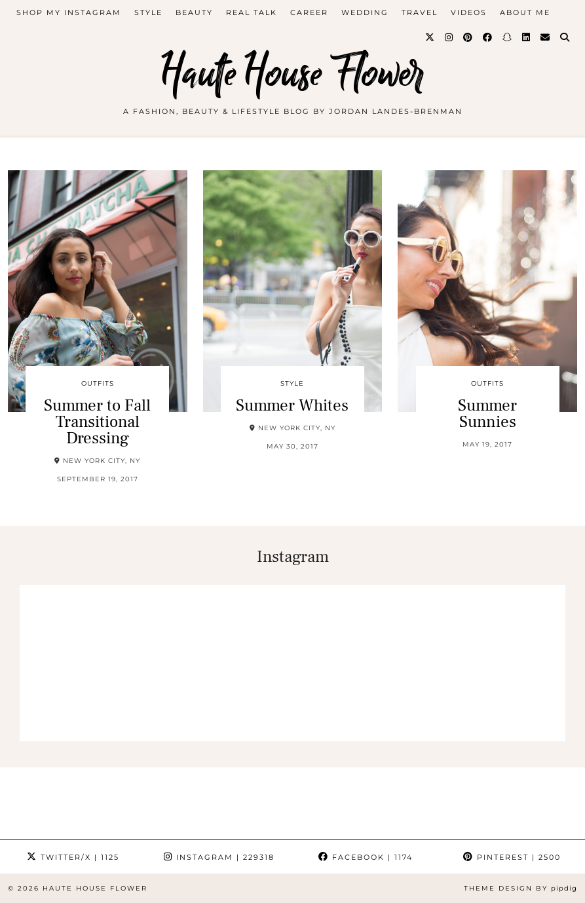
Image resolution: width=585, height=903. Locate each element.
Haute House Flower (293, 74)
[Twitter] (430, 37)
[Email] (545, 37)
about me (525, 12)
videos (469, 12)
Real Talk (251, 12)
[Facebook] (488, 37)
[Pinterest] (468, 37)
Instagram (219, 857)
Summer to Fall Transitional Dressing (97, 422)
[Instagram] (449, 37)
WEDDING (364, 12)
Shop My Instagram (68, 12)
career (309, 12)
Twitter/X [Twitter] (73, 857)
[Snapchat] (507, 37)
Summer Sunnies (487, 413)
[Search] (565, 37)
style (148, 12)
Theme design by (520, 888)
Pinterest (512, 857)
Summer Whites (292, 405)
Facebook (365, 857)
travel (420, 12)
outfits (97, 383)
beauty (194, 12)
